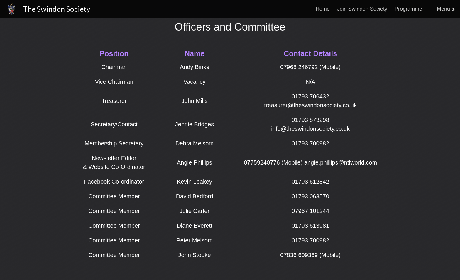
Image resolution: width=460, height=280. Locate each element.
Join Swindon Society (362, 9)
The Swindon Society (56, 8)
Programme (408, 9)
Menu (445, 9)
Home (323, 9)
